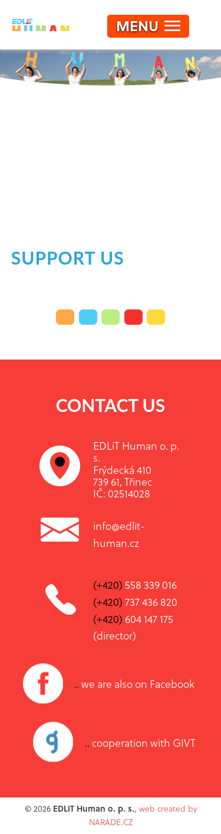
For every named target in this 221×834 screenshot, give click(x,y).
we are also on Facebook (134, 683)
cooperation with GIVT (140, 742)
